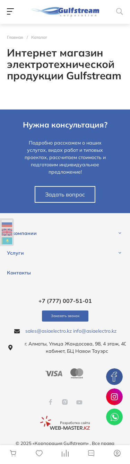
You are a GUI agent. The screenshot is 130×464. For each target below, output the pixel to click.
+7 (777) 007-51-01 (65, 300)
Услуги (15, 253)
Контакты (19, 273)
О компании (22, 233)
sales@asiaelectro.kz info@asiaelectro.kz (70, 331)
